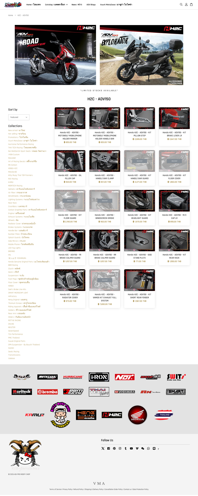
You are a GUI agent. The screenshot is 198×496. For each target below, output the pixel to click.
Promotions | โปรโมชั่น (18, 138)
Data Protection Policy (141, 490)
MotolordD (12, 173)
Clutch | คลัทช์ (14, 269)
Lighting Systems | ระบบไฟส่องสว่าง (23, 200)
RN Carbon (12, 166)
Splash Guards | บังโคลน (18, 238)
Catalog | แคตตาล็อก (56, 5)
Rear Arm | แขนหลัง (16, 314)
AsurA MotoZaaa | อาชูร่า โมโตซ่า (116, 5)
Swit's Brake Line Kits (17, 290)
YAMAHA (11, 359)
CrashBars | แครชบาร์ (17, 207)
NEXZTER (11, 328)
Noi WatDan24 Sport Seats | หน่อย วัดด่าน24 (27, 152)
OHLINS (11, 325)
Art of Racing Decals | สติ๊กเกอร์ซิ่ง (22, 162)
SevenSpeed (13, 332)
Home (10, 16)
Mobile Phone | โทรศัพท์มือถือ (21, 245)
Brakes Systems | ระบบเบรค (20, 228)
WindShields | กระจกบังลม (19, 197)
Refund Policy (78, 490)
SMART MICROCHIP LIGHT (18, 293)
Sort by (12, 111)
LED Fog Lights (14, 249)
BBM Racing (13, 266)
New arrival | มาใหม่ (16, 131)
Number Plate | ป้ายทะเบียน (20, 235)
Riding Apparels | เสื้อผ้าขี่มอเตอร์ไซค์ (24, 307)
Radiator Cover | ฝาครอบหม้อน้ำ (22, 224)
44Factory (12, 297)
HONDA (11, 287)
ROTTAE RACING (14, 321)
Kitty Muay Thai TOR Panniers (20, 176)
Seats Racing (13, 352)
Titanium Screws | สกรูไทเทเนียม (22, 304)
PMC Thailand (14, 338)
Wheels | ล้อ (13, 221)
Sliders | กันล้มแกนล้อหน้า (19, 318)
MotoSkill (12, 159)
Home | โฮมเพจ (33, 5)
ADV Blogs (91, 5)
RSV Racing (13, 179)
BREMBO (11, 252)
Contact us (128, 490)
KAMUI (10, 183)
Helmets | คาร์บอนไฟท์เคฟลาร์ (21, 190)
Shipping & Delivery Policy (94, 490)
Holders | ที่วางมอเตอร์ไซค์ (19, 311)
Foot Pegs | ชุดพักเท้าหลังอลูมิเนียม (23, 280)
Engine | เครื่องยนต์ (16, 214)
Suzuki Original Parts (16, 342)
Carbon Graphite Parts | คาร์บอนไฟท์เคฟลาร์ (27, 211)
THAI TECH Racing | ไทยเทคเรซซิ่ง (22, 148)
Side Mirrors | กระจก (17, 242)
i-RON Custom (14, 155)
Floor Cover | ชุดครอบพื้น (19, 283)
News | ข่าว (77, 5)
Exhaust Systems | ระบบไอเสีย (21, 217)
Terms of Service (55, 490)
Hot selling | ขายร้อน (17, 134)
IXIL (9, 256)
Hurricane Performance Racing (21, 145)
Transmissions (14, 356)
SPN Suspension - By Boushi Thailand (24, 345)
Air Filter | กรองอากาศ (17, 193)
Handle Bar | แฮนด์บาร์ (18, 231)
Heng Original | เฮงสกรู (17, 300)
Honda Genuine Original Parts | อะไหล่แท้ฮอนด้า (28, 262)
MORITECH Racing (15, 186)
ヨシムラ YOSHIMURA (17, 259)
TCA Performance (15, 335)
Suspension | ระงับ (16, 276)
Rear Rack (12, 204)
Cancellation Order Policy (114, 490)
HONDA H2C (12, 169)
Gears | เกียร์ (13, 273)
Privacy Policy (67, 490)
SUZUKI (11, 349)
